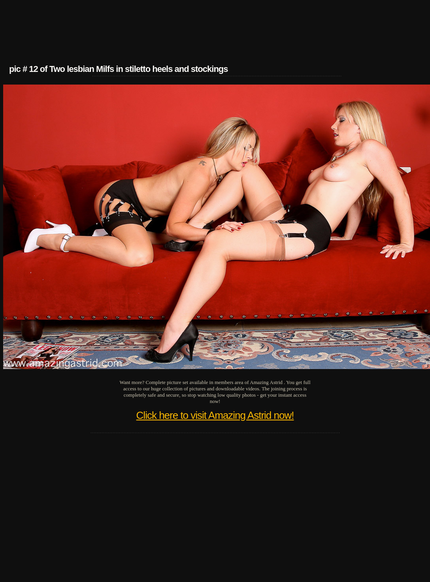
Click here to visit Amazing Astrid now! (215, 415)
